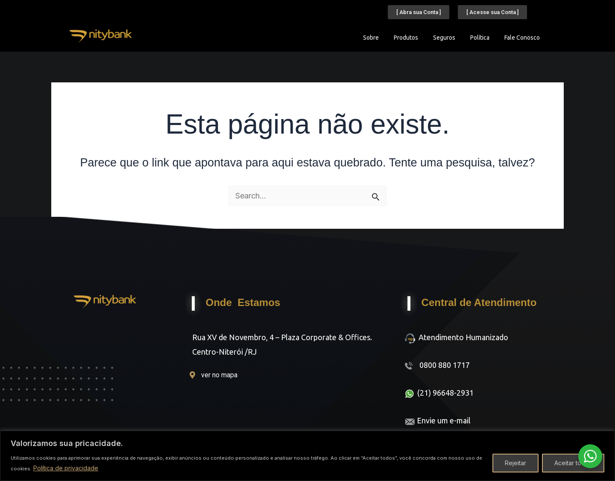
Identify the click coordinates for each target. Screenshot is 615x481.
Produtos (406, 37)
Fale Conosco (522, 37)
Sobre (371, 37)
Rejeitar (515, 462)
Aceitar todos (573, 462)
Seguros (444, 37)
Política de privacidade (65, 468)
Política (479, 37)
